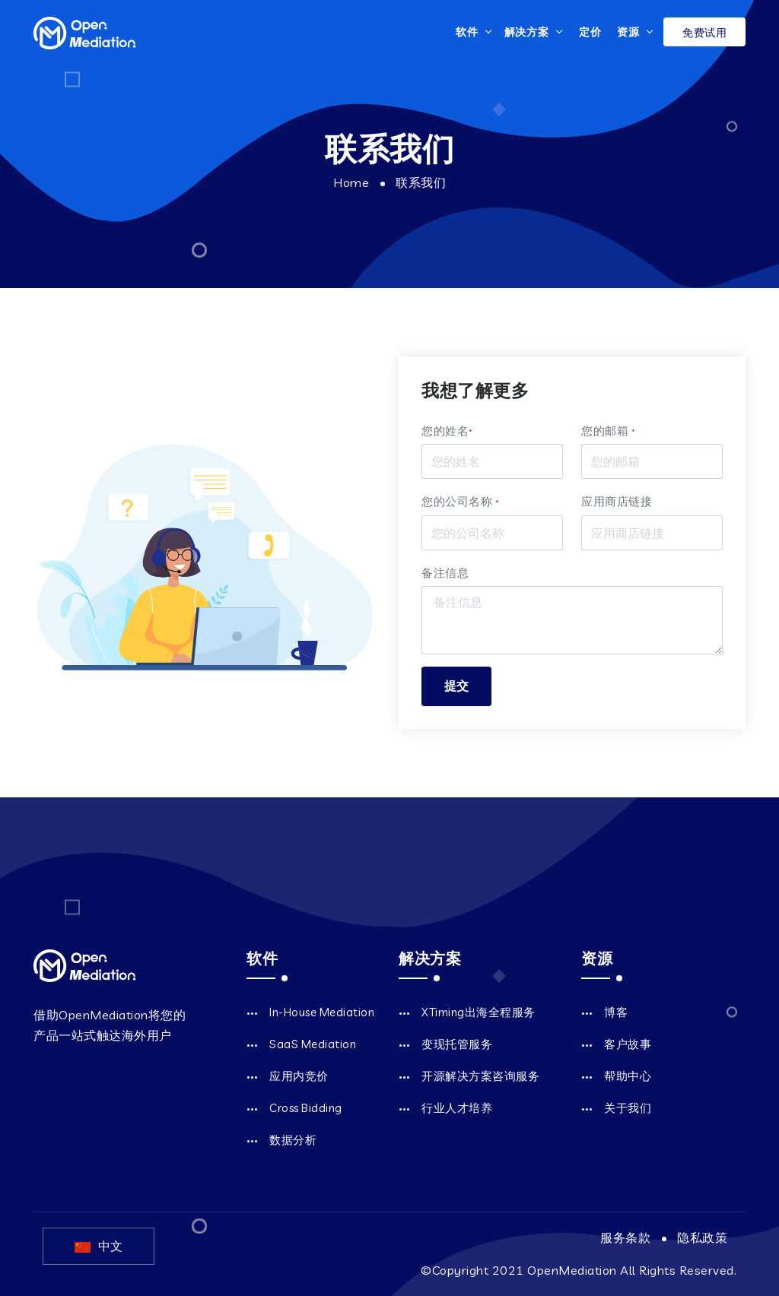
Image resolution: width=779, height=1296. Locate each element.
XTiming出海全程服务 (478, 1012)
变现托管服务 (456, 1044)
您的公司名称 (460, 501)
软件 (467, 32)
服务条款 (625, 1237)
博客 (616, 1012)
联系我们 (421, 182)
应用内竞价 (299, 1076)
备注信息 (445, 573)
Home (351, 182)
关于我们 (627, 1108)
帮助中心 (627, 1076)
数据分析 (292, 1140)
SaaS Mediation (312, 1044)
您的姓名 (447, 430)
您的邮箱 (608, 430)
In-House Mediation (321, 1012)
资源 (628, 32)
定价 (590, 32)
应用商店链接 (616, 501)
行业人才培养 (456, 1108)
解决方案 (526, 32)
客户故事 (627, 1044)
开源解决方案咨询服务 (480, 1076)
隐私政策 (702, 1237)
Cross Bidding (305, 1108)
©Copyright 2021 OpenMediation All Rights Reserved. (578, 1270)
